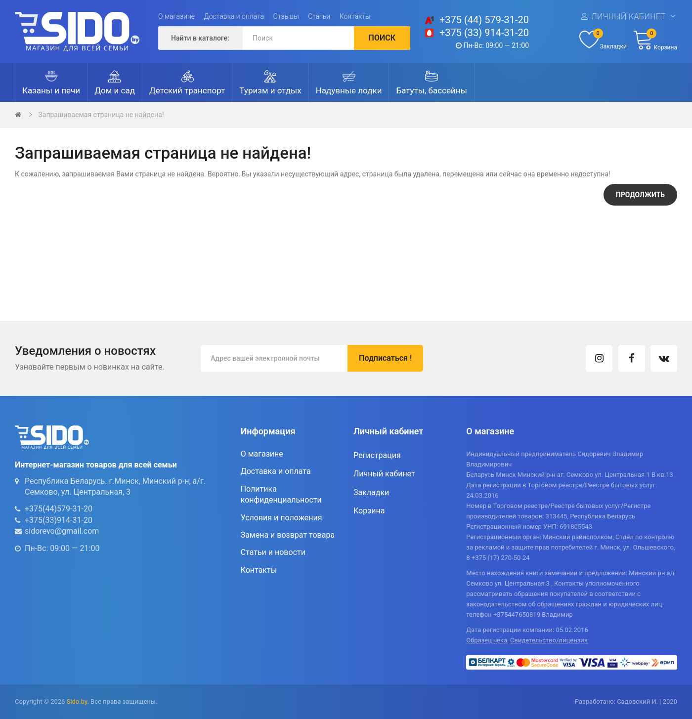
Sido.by (77, 701)
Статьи (319, 16)
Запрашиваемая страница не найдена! (101, 115)
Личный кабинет (628, 16)
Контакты (355, 16)
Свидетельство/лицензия (549, 640)
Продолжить (640, 195)
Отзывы (286, 16)
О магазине (176, 16)
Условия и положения (281, 517)
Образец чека (486, 640)
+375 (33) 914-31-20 (484, 33)
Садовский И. (637, 701)
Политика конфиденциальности (281, 494)
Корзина (369, 510)
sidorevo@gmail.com (62, 531)
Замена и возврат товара (288, 535)
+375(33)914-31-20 (58, 520)
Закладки (371, 492)
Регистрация (377, 455)
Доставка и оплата (234, 16)
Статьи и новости (273, 552)
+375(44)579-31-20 (58, 508)
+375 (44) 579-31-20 (484, 20)
